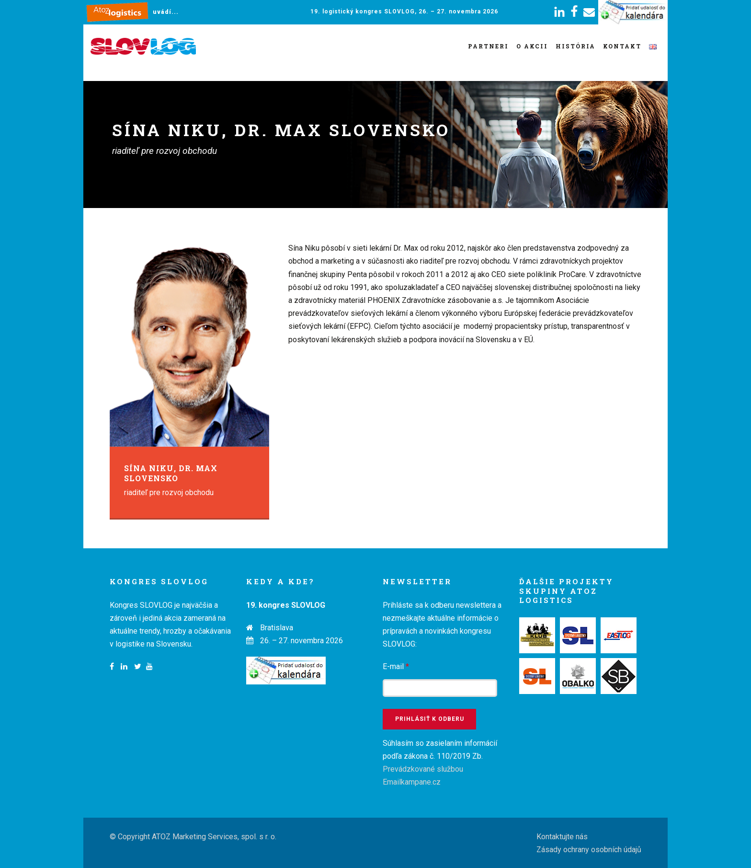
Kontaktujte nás (562, 836)
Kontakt (622, 46)
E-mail (396, 666)
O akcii (532, 46)
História (575, 46)
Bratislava (276, 627)
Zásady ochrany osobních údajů (588, 849)
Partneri (488, 46)
